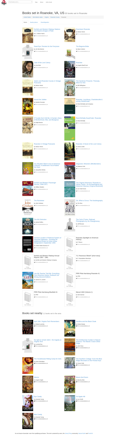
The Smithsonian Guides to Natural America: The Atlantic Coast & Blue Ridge (88, 341)
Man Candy (38, 414)
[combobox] (20, 2)
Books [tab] (25, 22)
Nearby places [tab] (34, 22)
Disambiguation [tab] (45, 22)
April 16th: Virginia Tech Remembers (46, 321)
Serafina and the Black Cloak (86, 321)
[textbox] (20, 2)
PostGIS (90, 433)
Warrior (36, 377)
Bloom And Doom (82, 377)
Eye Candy (38, 396)
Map (36, 2)
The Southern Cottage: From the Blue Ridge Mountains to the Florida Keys (89, 359)
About (41, 2)
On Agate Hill (80, 396)
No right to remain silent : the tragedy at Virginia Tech (47, 341)
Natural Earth (81, 433)
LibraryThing (68, 433)
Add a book (49, 2)
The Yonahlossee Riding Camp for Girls (47, 359)
